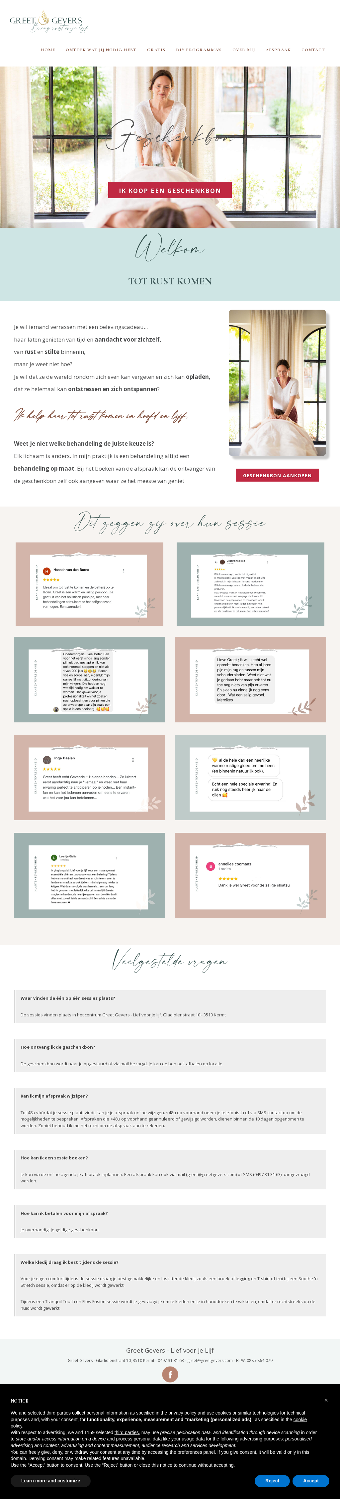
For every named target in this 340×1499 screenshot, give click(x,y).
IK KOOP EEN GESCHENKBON (170, 191)
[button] (326, 1400)
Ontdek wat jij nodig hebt (101, 50)
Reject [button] (272, 1480)
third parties (127, 1432)
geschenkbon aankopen (277, 475)
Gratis (156, 50)
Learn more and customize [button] (50, 1480)
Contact (313, 50)
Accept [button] (311, 1480)
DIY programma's (199, 50)
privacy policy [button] (182, 1413)
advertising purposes (261, 1438)
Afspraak (278, 50)
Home (48, 50)
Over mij (243, 50)
